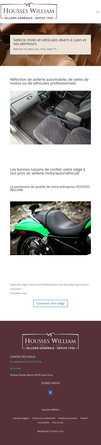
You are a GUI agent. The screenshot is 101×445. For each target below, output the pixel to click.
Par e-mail (15, 368)
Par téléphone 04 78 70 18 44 (25, 361)
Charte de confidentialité (43, 418)
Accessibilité (43, 423)
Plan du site (57, 423)
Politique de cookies (67, 418)
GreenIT (84, 418)
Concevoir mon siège (50, 303)
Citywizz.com (57, 431)
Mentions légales (21, 418)
